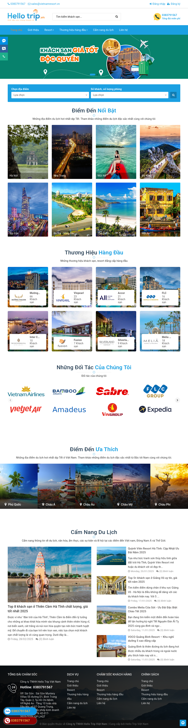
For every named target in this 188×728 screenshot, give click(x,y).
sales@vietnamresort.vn (45, 3)
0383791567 (17, 3)
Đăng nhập (157, 3)
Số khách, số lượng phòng (106, 89)
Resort (49, 29)
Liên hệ (123, 29)
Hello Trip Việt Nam (136, 723)
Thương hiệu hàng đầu (73, 29)
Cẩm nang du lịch (103, 29)
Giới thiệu (33, 29)
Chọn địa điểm (20, 89)
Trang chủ (16, 29)
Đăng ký (173, 3)
